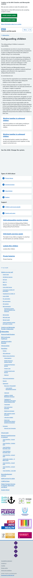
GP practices (6, 304)
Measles (5, 284)
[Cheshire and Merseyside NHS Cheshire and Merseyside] (8, 30)
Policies (4, 351)
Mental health (6, 320)
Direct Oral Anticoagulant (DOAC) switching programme (9, 421)
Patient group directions (9, 356)
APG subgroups (6, 353)
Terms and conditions (6, 570)
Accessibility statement (6, 561)
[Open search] (30, 29)
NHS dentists (6, 315)
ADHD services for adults (8, 478)
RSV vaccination (7, 301)
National (6, 375)
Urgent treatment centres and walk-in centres (9, 323)
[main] (16, 266)
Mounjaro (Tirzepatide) (10, 386)
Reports (5, 381)
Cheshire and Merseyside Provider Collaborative (8, 328)
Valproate (6, 393)
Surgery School (5, 490)
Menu (25, 30)
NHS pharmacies (7, 306)
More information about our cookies (11, 24)
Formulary (5, 426)
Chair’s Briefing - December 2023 (7, 452)
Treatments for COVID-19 (9, 293)
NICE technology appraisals (8, 407)
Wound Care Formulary (10, 428)
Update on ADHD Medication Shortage (9, 396)
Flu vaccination (6, 298)
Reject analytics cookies (9, 20)
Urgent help (6, 274)
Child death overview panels (13, 234)
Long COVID (6, 296)
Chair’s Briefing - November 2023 (7, 448)
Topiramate (7, 404)
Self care (5, 279)
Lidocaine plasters (8, 417)
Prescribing (4, 348)
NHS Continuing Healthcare (5, 337)
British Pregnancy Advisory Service (8, 361)
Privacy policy (4, 568)
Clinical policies (5, 346)
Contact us (3, 563)
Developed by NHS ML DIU (7, 575)
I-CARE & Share (5, 481)
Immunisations (7, 358)
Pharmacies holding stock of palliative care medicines (9, 310)
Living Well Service (7, 287)
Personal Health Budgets (8, 334)
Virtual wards (4, 433)
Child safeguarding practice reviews (15, 220)
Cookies (3, 565)
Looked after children (10, 246)
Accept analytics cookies (9, 15)
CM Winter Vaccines (7, 277)
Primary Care (7, 368)
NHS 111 (5, 282)
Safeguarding (5, 35)
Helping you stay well (7, 272)
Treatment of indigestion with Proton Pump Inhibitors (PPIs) (10, 401)
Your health (4, 268)
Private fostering (9, 256)
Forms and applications (8, 378)
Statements (5, 383)
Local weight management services (11, 388)
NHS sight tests (6, 317)
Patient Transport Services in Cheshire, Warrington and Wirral (8, 485)
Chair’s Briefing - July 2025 (9, 470)
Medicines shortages (9, 411)
